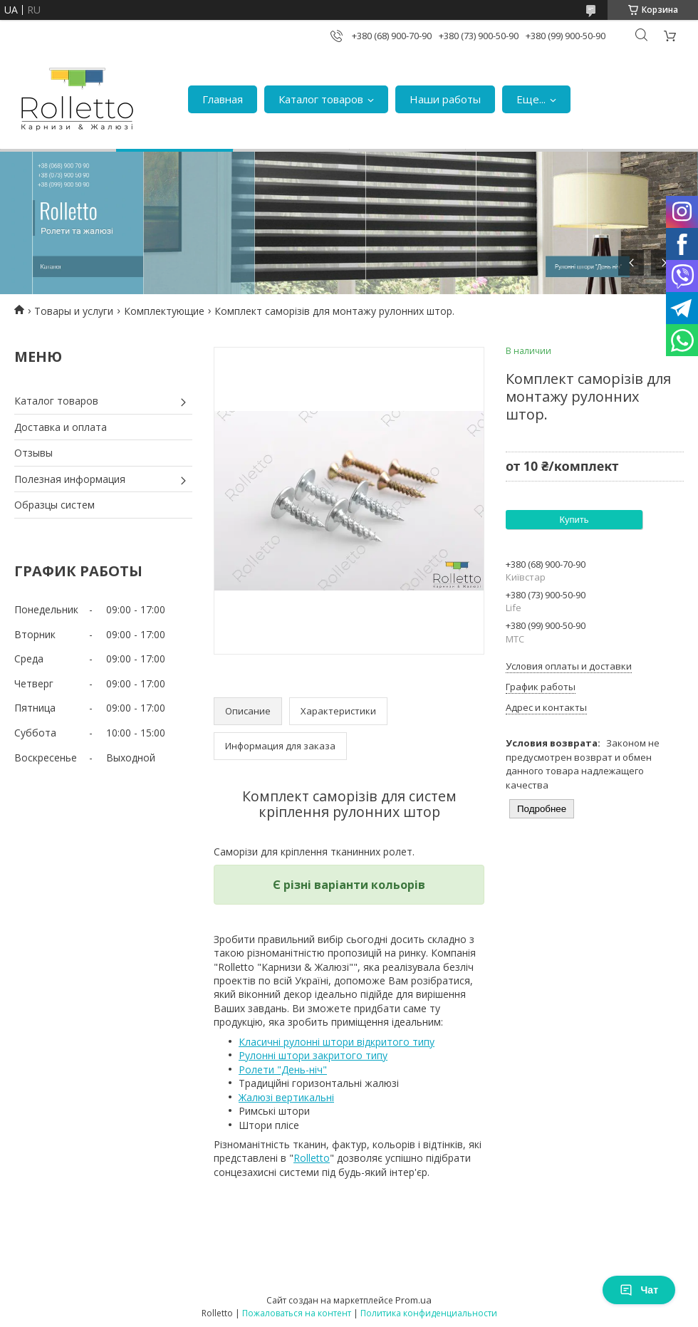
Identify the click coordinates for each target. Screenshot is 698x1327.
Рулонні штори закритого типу (313, 1055)
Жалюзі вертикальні (286, 1097)
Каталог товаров (320, 99)
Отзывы (33, 452)
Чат (639, 1290)
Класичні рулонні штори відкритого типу (336, 1041)
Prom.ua (413, 1300)
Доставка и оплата (60, 427)
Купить (573, 519)
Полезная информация (69, 479)
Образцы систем (54, 504)
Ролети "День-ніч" (283, 1069)
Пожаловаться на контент (296, 1313)
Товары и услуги (73, 311)
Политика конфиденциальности (428, 1313)
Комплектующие (164, 311)
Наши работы (445, 99)
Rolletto (311, 1158)
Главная (222, 99)
